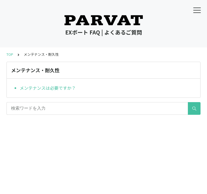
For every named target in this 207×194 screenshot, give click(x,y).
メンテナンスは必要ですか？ (48, 88)
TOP (9, 54)
